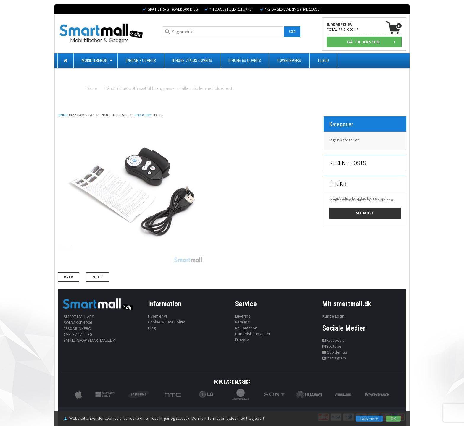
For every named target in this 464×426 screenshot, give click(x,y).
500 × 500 (143, 115)
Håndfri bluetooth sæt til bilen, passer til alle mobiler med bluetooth (168, 88)
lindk (63, 115)
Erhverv (242, 339)
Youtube (332, 346)
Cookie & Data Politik (166, 322)
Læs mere (369, 418)
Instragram (334, 358)
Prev (68, 277)
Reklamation (246, 328)
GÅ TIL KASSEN (371, 42)
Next (97, 277)
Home (91, 88)
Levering (242, 316)
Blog (152, 328)
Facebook (333, 340)
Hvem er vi (157, 316)
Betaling (242, 322)
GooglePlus (334, 352)
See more (365, 213)
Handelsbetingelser (252, 333)
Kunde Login (333, 316)
